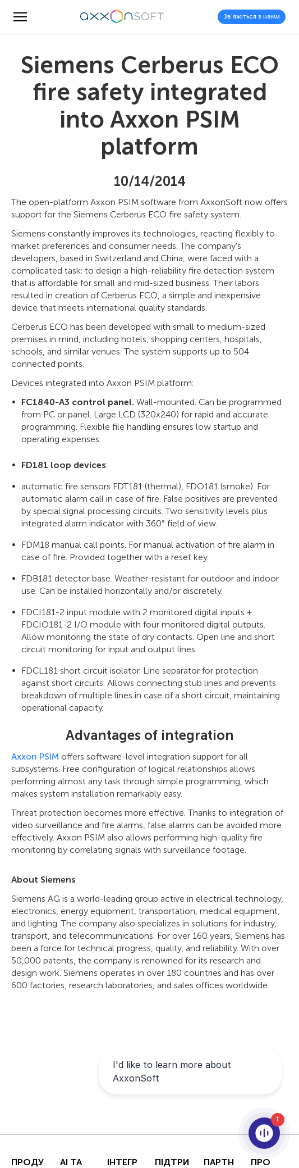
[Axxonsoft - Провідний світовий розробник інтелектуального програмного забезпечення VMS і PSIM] (122, 17)
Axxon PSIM (35, 756)
